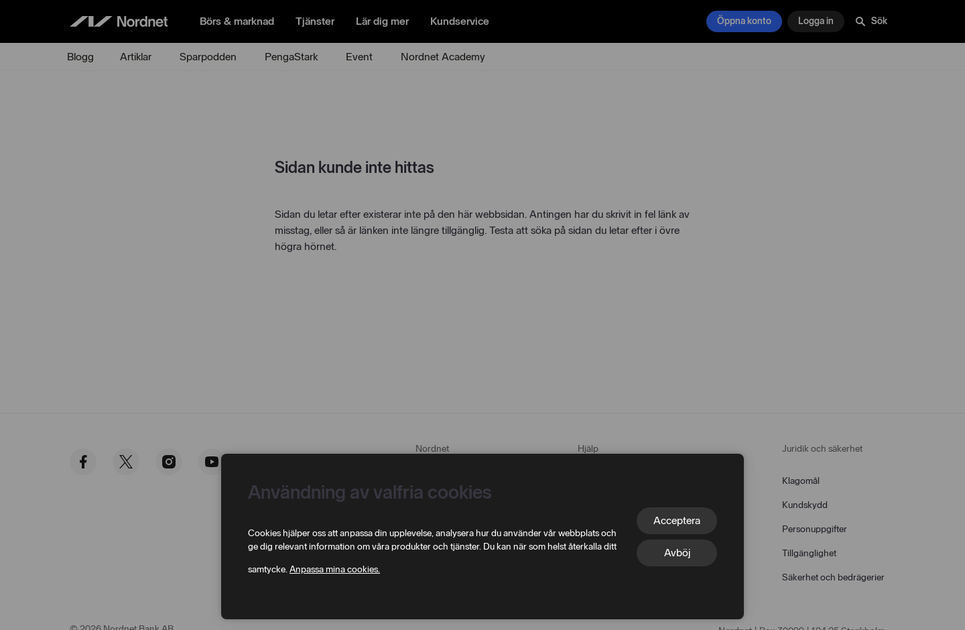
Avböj (677, 552)
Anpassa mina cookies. (335, 569)
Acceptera (676, 520)
